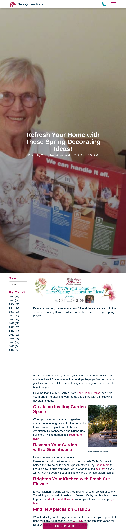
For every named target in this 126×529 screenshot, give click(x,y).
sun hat (100, 468)
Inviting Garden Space (59, 409)
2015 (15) (14, 338)
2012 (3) (13, 350)
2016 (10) (14, 335)
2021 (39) (14, 315)
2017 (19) (14, 331)
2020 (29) (14, 319)
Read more (102, 465)
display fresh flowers (60, 499)
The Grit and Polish (88, 392)
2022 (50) (14, 312)
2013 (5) (13, 346)
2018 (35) (14, 327)
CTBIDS (78, 520)
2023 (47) (14, 308)
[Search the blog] (18, 284)
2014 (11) (14, 342)
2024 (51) (14, 304)
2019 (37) (14, 323)
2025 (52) (14, 300)
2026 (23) (14, 296)
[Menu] (113, 4)
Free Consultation (65, 526)
